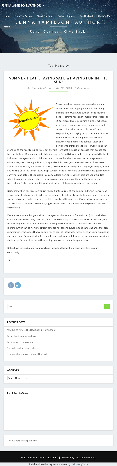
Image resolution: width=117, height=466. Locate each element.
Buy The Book (87, 16)
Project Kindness (66, 16)
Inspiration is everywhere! (20, 342)
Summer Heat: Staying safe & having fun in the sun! (58, 80)
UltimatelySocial (80, 464)
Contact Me (104, 16)
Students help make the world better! (27, 354)
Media (7, 26)
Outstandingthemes (85, 457)
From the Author (23, 16)
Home (7, 16)
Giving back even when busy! (21, 335)
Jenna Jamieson (42, 87)
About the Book (45, 16)
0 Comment (82, 87)
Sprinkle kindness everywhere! (23, 348)
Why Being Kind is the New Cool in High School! (31, 329)
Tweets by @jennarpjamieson (22, 440)
